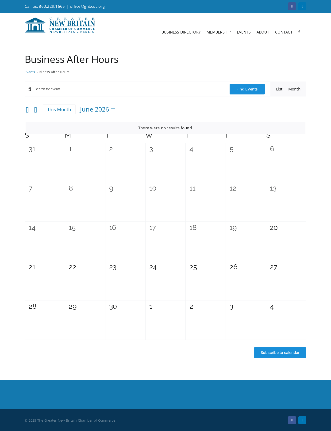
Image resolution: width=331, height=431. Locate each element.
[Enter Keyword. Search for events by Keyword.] (129, 89)
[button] (299, 31)
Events (30, 72)
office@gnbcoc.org (87, 6)
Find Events (247, 89)
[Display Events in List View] (279, 89)
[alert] (165, 128)
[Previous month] (27, 110)
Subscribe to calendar (280, 352)
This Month (59, 109)
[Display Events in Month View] (294, 89)
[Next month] (35, 110)
